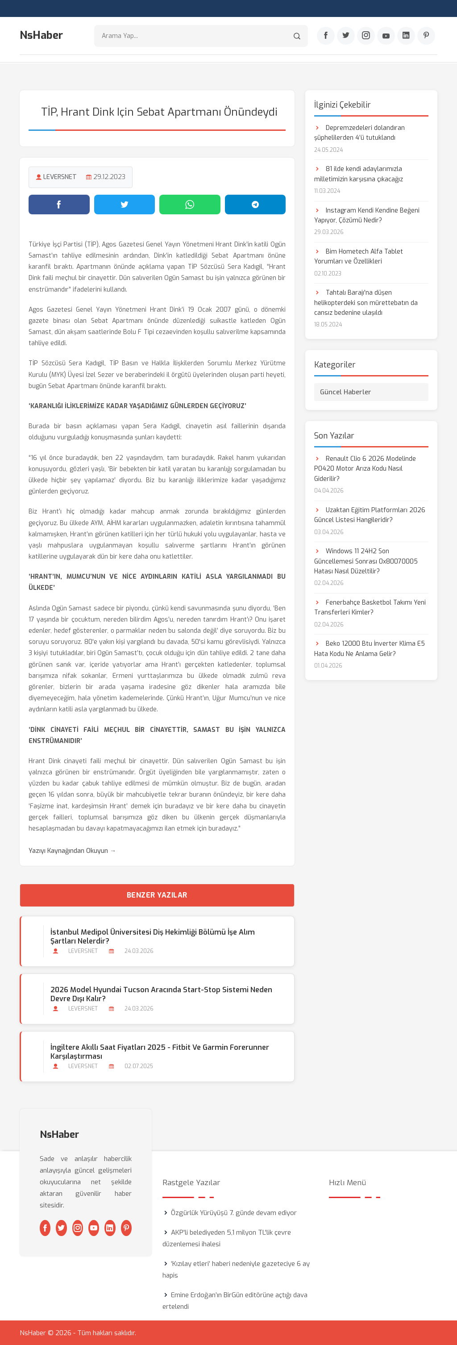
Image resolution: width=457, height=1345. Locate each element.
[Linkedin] (406, 36)
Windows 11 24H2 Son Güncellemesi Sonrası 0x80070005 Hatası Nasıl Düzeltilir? (366, 561)
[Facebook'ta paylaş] (59, 204)
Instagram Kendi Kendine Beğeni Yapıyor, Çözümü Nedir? (367, 215)
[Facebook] (326, 36)
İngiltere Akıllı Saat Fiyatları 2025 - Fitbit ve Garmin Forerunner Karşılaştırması (159, 1051)
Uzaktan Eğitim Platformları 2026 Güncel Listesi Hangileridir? (369, 514)
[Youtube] (386, 36)
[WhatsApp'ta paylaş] (189, 204)
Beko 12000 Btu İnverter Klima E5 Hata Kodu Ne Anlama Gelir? (369, 648)
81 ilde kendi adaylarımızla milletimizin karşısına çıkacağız (358, 173)
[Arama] (297, 36)
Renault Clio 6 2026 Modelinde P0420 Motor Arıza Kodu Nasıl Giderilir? (365, 468)
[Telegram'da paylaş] (255, 204)
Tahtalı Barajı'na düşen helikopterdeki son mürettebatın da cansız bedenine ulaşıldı (366, 302)
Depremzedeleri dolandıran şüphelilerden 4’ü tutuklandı (359, 132)
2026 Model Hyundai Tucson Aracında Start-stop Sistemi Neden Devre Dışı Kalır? (161, 994)
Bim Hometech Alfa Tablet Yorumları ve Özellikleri (358, 256)
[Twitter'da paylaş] (124, 204)
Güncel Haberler (345, 391)
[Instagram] (366, 36)
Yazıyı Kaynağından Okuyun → (72, 851)
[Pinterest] (426, 36)
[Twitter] (346, 36)
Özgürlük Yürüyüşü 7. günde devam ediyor (234, 1212)
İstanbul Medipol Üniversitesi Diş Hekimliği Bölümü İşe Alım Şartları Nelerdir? (152, 936)
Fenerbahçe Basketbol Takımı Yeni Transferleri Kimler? (370, 607)
